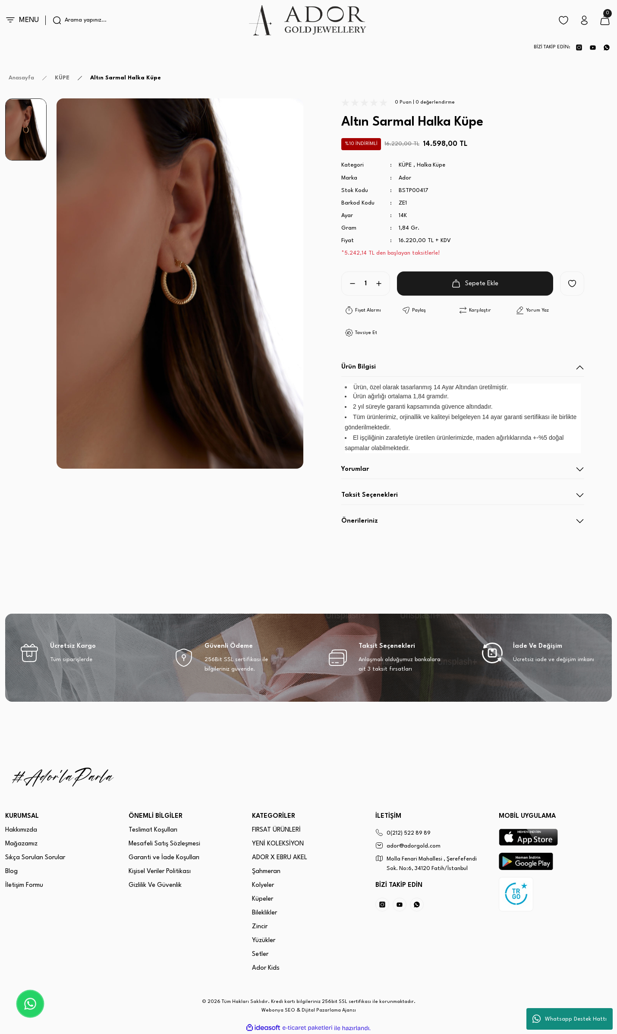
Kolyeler (263, 885)
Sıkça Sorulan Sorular (35, 857)
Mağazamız (21, 843)
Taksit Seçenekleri (369, 495)
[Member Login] (584, 20)
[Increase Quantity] (382, 283)
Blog (11, 871)
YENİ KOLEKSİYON (278, 843)
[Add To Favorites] (572, 283)
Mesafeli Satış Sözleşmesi (164, 843)
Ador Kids (266, 968)
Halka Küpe (431, 165)
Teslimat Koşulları (153, 829)
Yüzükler (263, 940)
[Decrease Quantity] (349, 283)
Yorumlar (355, 469)
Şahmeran (266, 871)
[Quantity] (365, 283)
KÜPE (405, 165)
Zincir (260, 926)
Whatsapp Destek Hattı (569, 1019)
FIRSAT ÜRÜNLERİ (276, 829)
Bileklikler (264, 912)
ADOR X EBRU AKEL (279, 857)
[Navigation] (25, 20)
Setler (260, 954)
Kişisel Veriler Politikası (160, 871)
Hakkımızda (21, 829)
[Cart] (605, 20)
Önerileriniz (359, 520)
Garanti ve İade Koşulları (164, 857)
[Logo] (308, 20)
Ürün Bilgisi (358, 366)
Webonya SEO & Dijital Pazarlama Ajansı (308, 1010)
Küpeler (262, 898)
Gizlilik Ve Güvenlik (155, 885)
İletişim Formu (24, 885)
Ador (405, 177)
